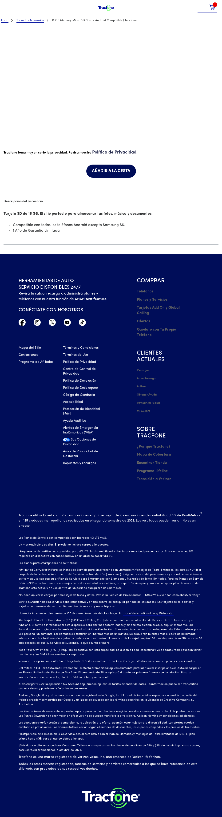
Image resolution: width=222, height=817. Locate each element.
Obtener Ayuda (147, 384)
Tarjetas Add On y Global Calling (156, 307)
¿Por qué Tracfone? (152, 432)
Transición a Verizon (152, 460)
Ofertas (143, 316)
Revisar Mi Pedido (148, 391)
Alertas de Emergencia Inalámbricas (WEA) (80, 431)
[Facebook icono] (22, 323)
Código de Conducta (79, 396)
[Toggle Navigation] (7, 7)
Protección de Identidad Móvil (81, 412)
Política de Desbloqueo (80, 389)
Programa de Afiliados (36, 363)
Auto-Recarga (146, 369)
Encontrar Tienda (150, 446)
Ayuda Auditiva (74, 422)
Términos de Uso (75, 356)
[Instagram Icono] (37, 323)
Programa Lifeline (150, 453)
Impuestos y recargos (79, 464)
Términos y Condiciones (81, 349)
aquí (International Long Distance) (146, 594)
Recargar (143, 362)
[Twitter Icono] (52, 323)
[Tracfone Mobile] (106, 7)
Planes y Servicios (150, 297)
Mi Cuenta (143, 398)
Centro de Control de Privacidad (79, 372)
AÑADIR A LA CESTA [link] (111, 170)
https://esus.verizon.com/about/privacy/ (170, 575)
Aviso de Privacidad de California (80, 455)
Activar (141, 377)
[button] (202, 7)
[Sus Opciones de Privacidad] (81, 444)
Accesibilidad (73, 403)
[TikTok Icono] (82, 323)
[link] (212, 7)
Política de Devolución (79, 382)
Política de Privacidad (111, 152)
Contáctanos (28, 356)
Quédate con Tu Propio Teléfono (154, 326)
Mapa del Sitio (30, 349)
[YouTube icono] (67, 323)
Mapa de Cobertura (152, 439)
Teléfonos (144, 290)
